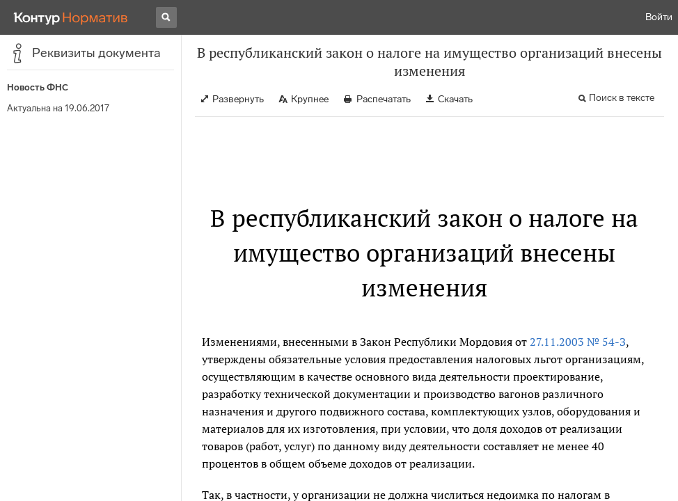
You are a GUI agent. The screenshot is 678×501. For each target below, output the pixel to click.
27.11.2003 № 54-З (578, 341)
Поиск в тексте (621, 98)
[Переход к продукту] (71, 17)
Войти (658, 17)
